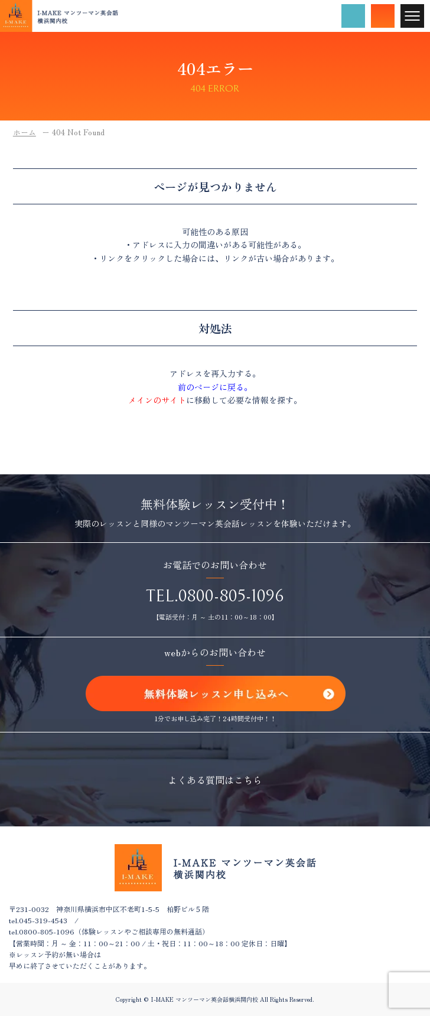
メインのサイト (157, 400)
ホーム (24, 132)
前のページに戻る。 (215, 387)
